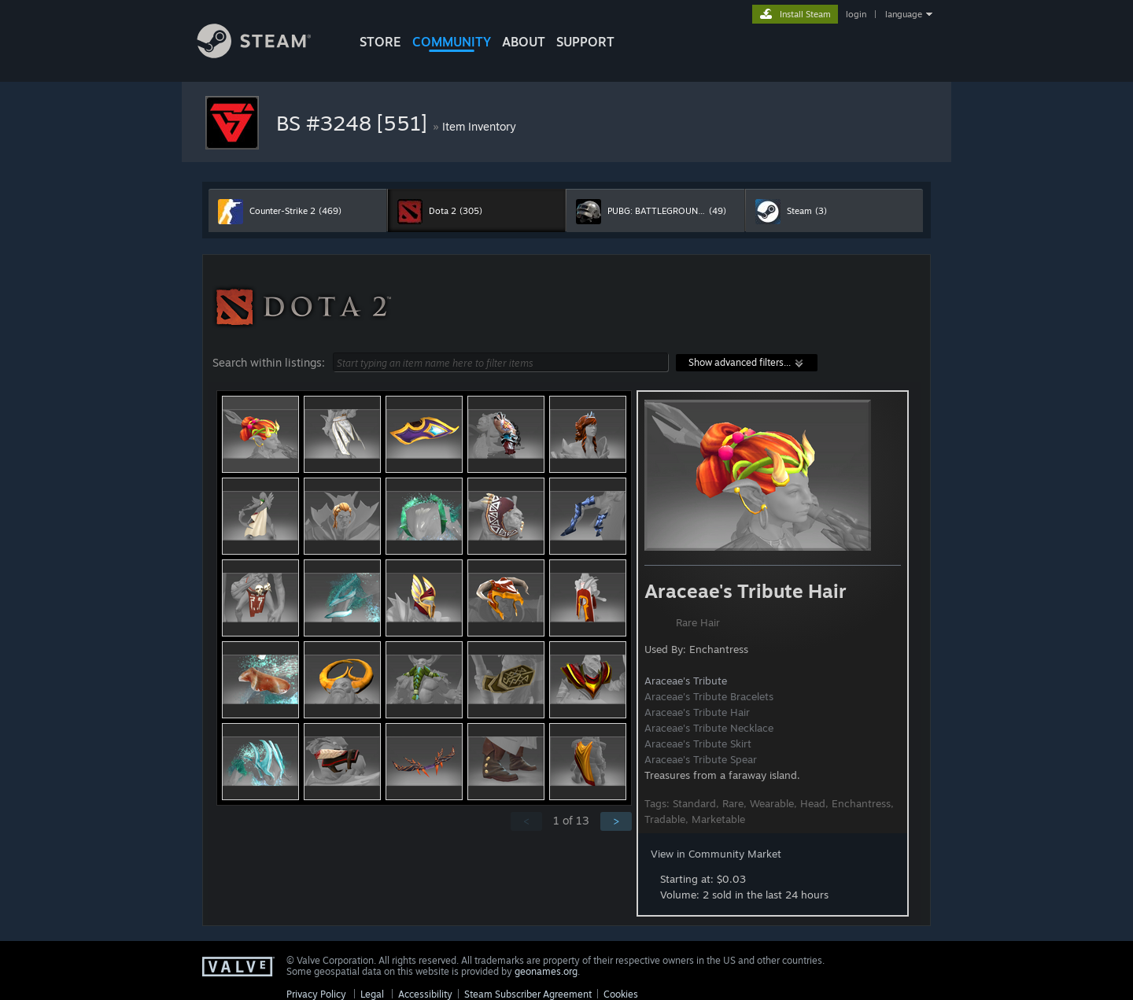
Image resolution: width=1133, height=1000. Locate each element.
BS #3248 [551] (354, 122)
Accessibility (425, 994)
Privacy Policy (316, 994)
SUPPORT (585, 42)
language (903, 14)
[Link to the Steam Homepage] (266, 54)
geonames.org (546, 971)
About (523, 42)
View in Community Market (716, 853)
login (856, 14)
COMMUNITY (451, 42)
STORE (380, 42)
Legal (372, 994)
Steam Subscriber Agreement (528, 994)
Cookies (620, 994)
